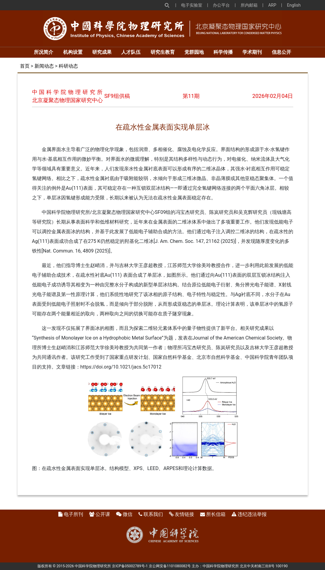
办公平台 (221, 5)
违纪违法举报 (252, 514)
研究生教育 (163, 52)
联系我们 (153, 514)
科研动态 (68, 66)
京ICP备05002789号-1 (130, 566)
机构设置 (73, 52)
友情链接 (184, 514)
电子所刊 (73, 514)
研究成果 (102, 52)
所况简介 (43, 52)
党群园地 (194, 52)
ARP (272, 5)
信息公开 (281, 52)
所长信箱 (216, 514)
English (294, 5)
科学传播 (223, 52)
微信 (127, 514)
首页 (25, 66)
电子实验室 (191, 5)
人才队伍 (131, 52)
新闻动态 (44, 66)
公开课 (103, 514)
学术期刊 (252, 52)
